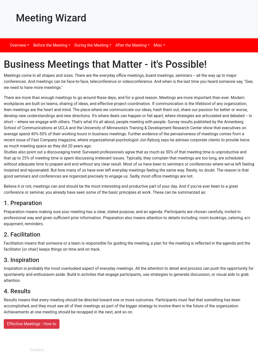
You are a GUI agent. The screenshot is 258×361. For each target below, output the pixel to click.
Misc (158, 45)
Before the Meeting (50, 45)
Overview (18, 45)
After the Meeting (131, 45)
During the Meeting (91, 45)
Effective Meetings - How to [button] (31, 323)
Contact (37, 349)
